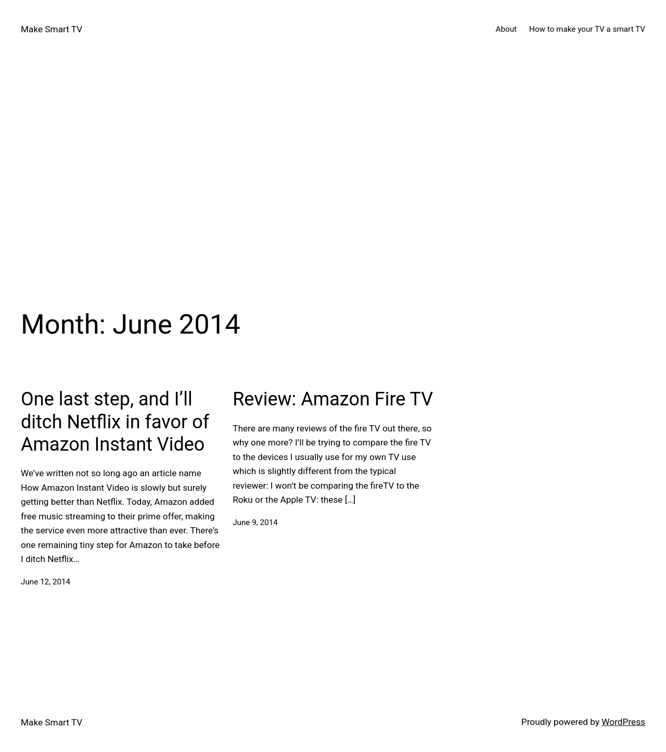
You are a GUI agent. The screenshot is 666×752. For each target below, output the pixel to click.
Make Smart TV (51, 29)
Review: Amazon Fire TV (333, 399)
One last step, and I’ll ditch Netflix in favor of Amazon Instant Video (115, 421)
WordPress (623, 722)
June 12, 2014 (45, 582)
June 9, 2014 (255, 522)
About (506, 29)
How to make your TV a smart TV (587, 29)
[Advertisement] (333, 168)
